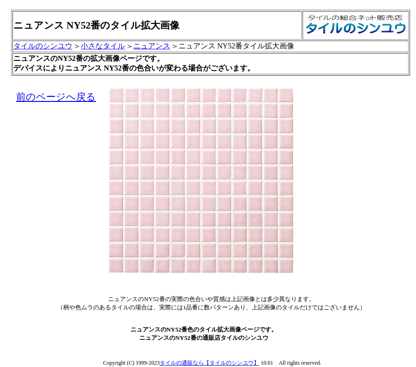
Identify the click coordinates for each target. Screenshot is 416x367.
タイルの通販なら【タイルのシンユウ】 (209, 363)
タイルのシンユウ (42, 46)
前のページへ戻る (56, 96)
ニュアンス (151, 46)
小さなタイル (103, 46)
